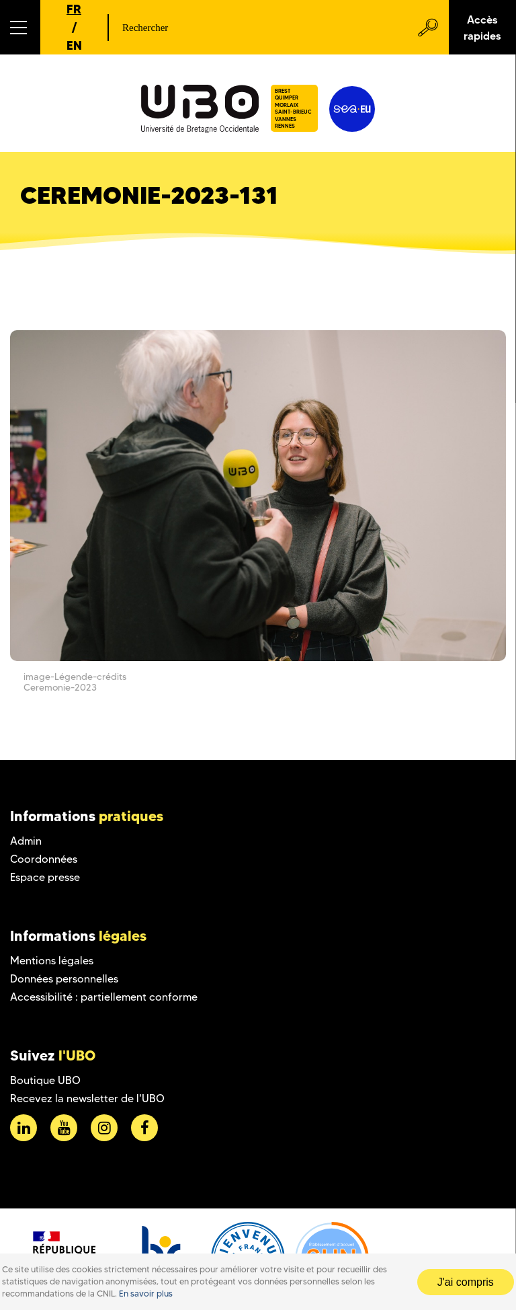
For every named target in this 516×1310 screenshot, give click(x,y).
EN (74, 45)
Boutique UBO (45, 1080)
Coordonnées (43, 859)
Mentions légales (51, 960)
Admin (26, 841)
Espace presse (45, 877)
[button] (20, 27)
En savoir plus (146, 1293)
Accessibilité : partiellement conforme (104, 997)
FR (74, 9)
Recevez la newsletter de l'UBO (87, 1098)
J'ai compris (465, 1282)
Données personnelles (64, 978)
